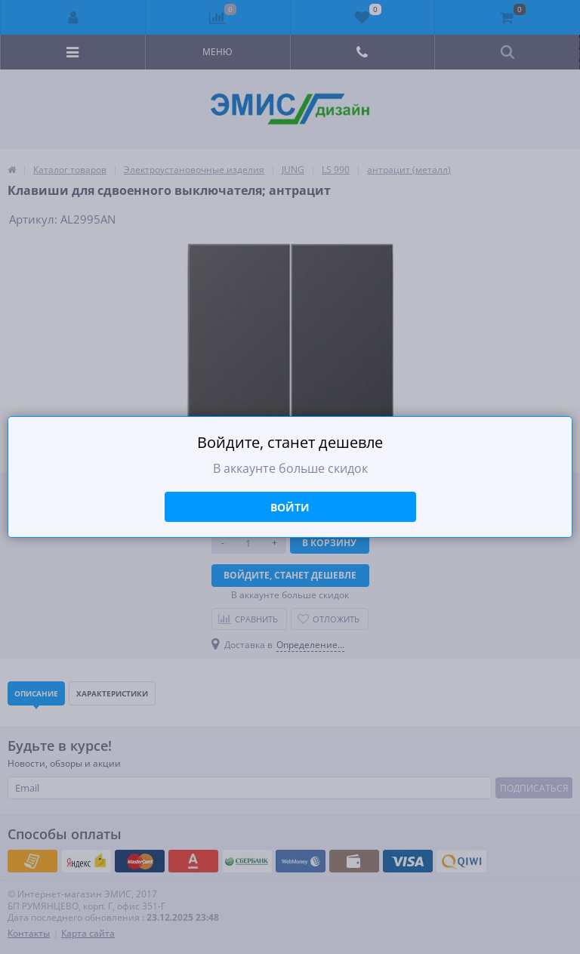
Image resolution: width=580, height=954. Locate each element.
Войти (290, 507)
